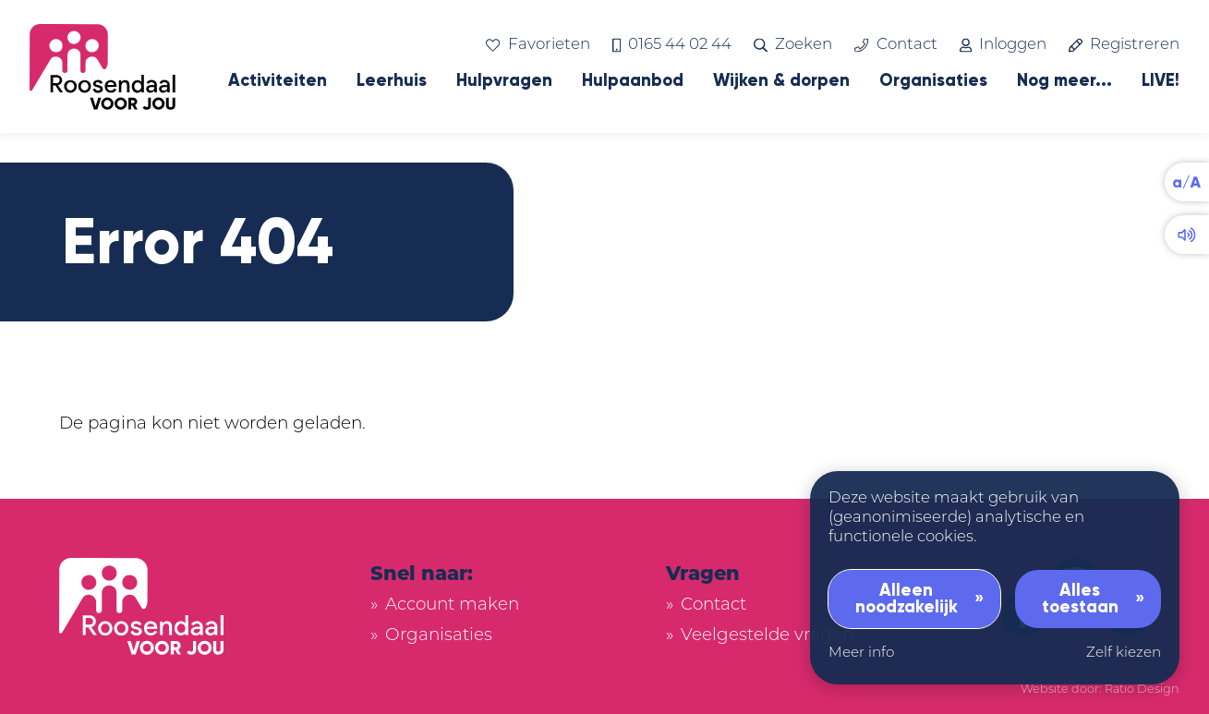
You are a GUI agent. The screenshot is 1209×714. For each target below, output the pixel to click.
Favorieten (537, 45)
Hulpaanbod (632, 81)
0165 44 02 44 (671, 45)
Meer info (861, 653)
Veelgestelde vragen (767, 636)
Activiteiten (277, 81)
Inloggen (1003, 45)
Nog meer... (1064, 81)
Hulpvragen (504, 81)
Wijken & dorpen (781, 81)
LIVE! (1160, 81)
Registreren (1124, 45)
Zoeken (793, 45)
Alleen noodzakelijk (906, 598)
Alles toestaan (1080, 598)
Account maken (452, 605)
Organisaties (933, 81)
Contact (895, 45)
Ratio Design (1142, 690)
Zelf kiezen (1123, 653)
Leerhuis (392, 81)
